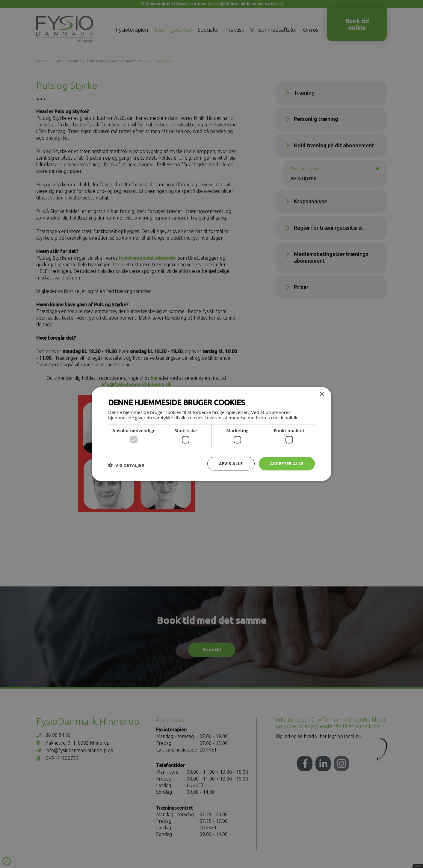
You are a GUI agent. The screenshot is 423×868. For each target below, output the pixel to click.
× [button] (321, 394)
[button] (126, 465)
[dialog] (211, 434)
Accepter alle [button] (286, 463)
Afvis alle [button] (231, 463)
